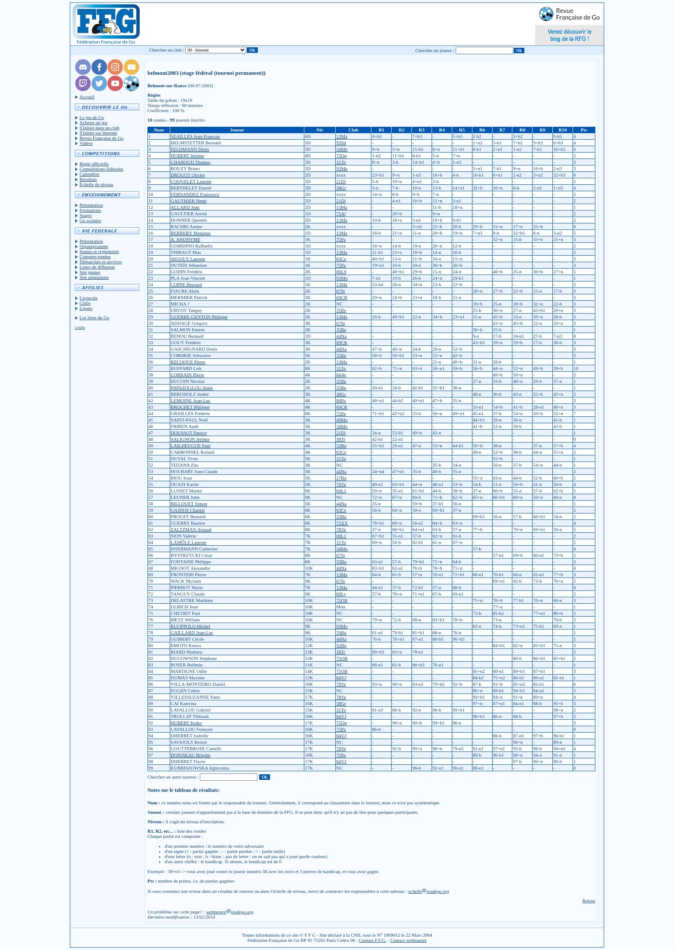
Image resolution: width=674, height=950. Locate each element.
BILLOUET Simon (189, 503)
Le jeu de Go (92, 117)
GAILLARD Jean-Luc (192, 632)
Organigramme (94, 246)
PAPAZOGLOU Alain (192, 387)
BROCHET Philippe (190, 406)
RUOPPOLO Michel (190, 626)
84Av (341, 374)
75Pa (341, 239)
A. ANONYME (185, 239)
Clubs (85, 302)
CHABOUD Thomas (190, 162)
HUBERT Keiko (186, 722)
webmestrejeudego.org (229, 911)
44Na (341, 336)
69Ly (341, 593)
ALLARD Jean (185, 207)
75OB (341, 600)
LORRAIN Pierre (187, 374)
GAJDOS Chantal (188, 510)
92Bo (341, 645)
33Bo (341, 445)
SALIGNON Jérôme (190, 439)
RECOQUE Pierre (188, 361)
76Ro (341, 632)
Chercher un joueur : (434, 50)
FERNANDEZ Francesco (195, 194)
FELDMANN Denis (190, 149)
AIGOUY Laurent (188, 258)
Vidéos (86, 143)
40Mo (341, 419)
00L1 (341, 490)
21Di (341, 181)
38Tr (340, 439)
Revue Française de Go (101, 138)
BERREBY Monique (191, 232)
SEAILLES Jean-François (195, 136)
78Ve (341, 484)
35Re (341, 310)
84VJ (341, 677)
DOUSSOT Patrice (189, 432)
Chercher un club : (166, 49)
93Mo (341, 168)
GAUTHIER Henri (189, 200)
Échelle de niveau (96, 184)
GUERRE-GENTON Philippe (199, 316)
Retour (588, 900)
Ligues (86, 308)
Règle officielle (94, 163)
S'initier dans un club (99, 127)
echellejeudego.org (428, 891)
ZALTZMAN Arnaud (191, 529)
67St (340, 290)
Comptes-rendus (95, 256)
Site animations (94, 277)
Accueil (87, 96)
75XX (342, 522)
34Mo (341, 149)
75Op (341, 155)
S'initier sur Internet (98, 132)
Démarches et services (101, 261)
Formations (90, 210)
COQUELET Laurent (191, 181)
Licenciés (89, 297)
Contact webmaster (408, 940)
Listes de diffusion (97, 266)
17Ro (341, 477)
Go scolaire (90, 220)
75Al (341, 213)
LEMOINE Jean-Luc (191, 400)
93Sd (341, 142)
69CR (341, 297)
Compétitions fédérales (101, 168)
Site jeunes (90, 272)
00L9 (341, 271)
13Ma (341, 136)
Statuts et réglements (99, 251)
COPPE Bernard (186, 284)
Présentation (91, 205)
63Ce (341, 258)
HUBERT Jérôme (187, 155)
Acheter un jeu (93, 122)
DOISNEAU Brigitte (191, 755)
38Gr (341, 187)
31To (341, 162)
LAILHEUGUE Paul (191, 445)
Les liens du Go (94, 317)
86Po (341, 400)
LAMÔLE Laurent (188, 542)
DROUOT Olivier (188, 174)
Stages (86, 215)
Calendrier (89, 174)
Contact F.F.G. (372, 940)
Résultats (88, 179)
